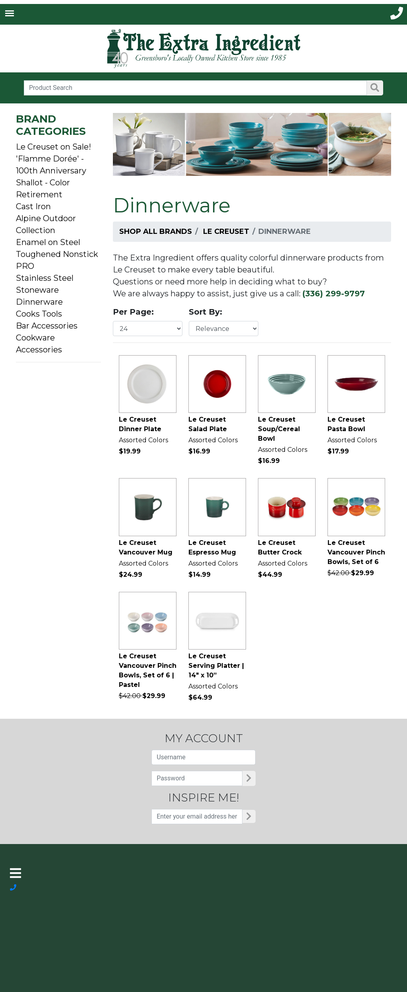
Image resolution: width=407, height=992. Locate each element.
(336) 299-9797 (333, 293)
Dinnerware (39, 302)
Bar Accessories (47, 326)
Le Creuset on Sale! (53, 147)
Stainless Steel (45, 278)
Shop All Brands (155, 231)
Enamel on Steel (48, 242)
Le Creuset (226, 231)
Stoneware (37, 290)
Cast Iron (33, 206)
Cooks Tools (39, 314)
